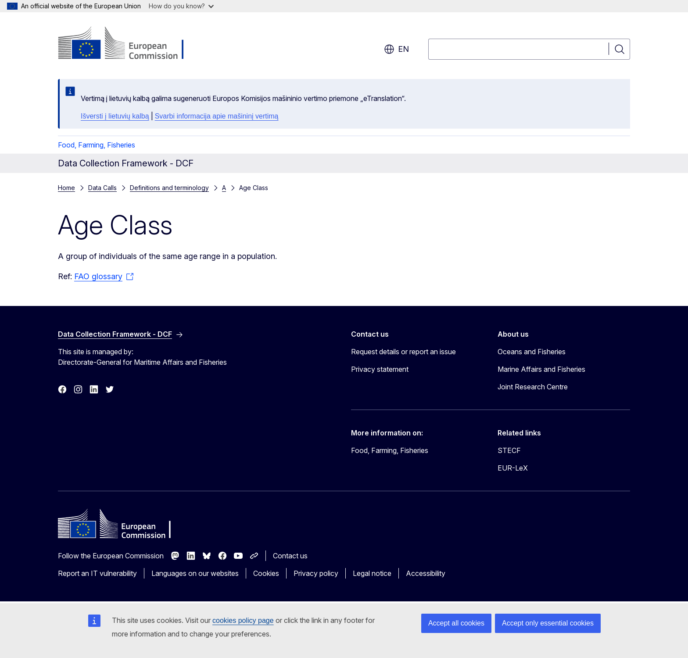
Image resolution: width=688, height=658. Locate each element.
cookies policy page (243, 620)
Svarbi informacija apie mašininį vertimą (217, 116)
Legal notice (372, 573)
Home (66, 187)
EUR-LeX (513, 468)
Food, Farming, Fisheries (96, 144)
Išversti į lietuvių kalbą (115, 116)
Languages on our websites (195, 573)
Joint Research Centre (533, 386)
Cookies (266, 573)
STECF (509, 450)
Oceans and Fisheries (532, 351)
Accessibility (425, 573)
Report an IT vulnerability (97, 573)
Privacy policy (316, 573)
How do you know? (181, 6)
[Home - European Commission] (129, 43)
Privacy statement (379, 369)
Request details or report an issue (403, 351)
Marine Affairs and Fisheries (541, 369)
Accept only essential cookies (548, 623)
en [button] (396, 49)
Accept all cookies (456, 623)
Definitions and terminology (169, 187)
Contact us (290, 555)
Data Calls (102, 187)
